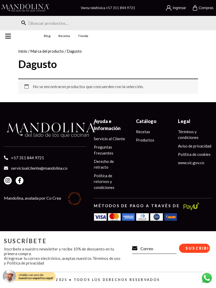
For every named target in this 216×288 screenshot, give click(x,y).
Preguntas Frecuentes (103, 150)
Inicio (22, 51)
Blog (47, 36)
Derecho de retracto (104, 164)
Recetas (64, 36)
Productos (145, 140)
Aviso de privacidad (194, 146)
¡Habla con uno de (35, 276)
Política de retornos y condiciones (104, 181)
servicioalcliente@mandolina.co (39, 168)
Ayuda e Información (107, 124)
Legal (184, 121)
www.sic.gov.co (191, 163)
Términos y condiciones (188, 134)
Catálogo (146, 121)
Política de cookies (194, 154)
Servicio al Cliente (109, 138)
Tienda (83, 36)
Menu (8, 36)
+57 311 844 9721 (120, 8)
